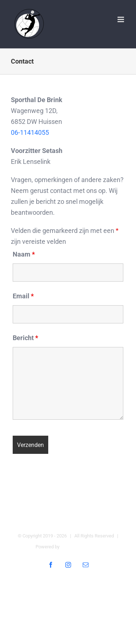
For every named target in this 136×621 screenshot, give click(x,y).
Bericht (25, 338)
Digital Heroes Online (82, 546)
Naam (24, 254)
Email (23, 296)
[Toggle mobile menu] (121, 19)
